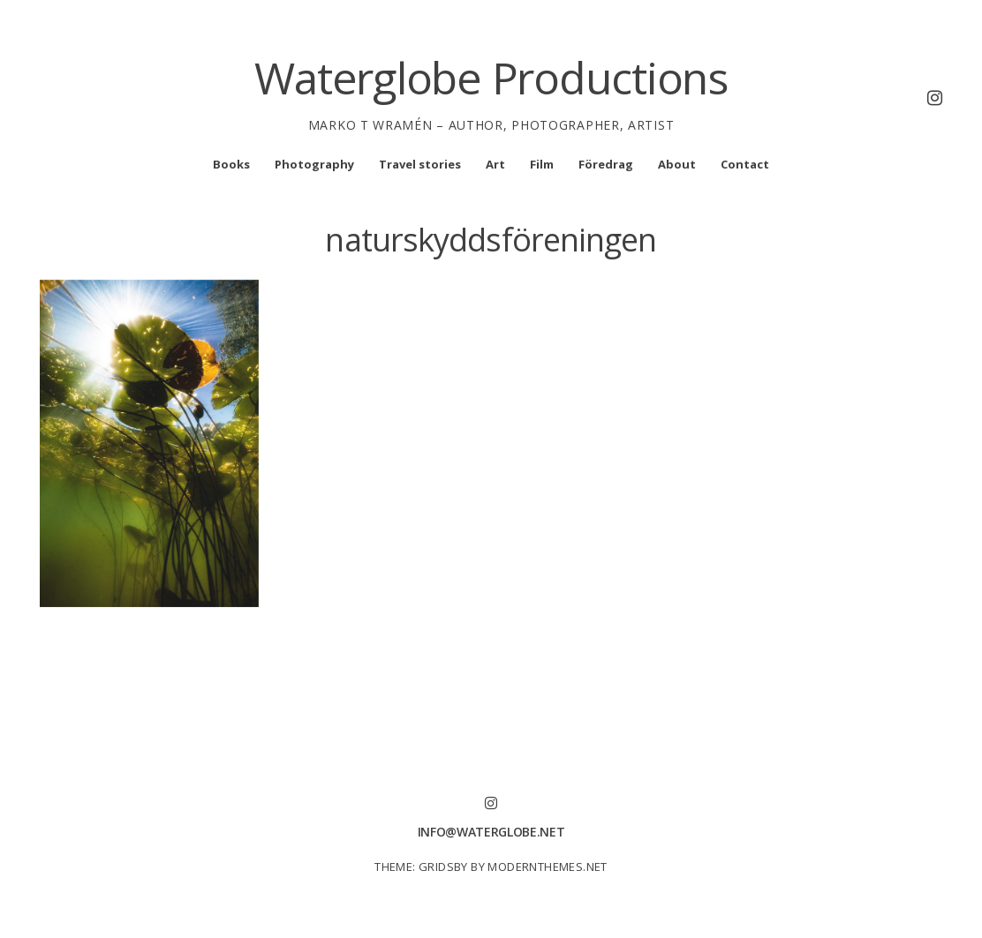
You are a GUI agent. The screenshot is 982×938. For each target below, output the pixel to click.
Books (231, 164)
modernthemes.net (547, 866)
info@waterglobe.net (491, 831)
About (677, 164)
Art (495, 164)
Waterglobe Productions (491, 78)
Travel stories (420, 164)
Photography (314, 164)
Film (542, 164)
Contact (745, 164)
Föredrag (605, 164)
